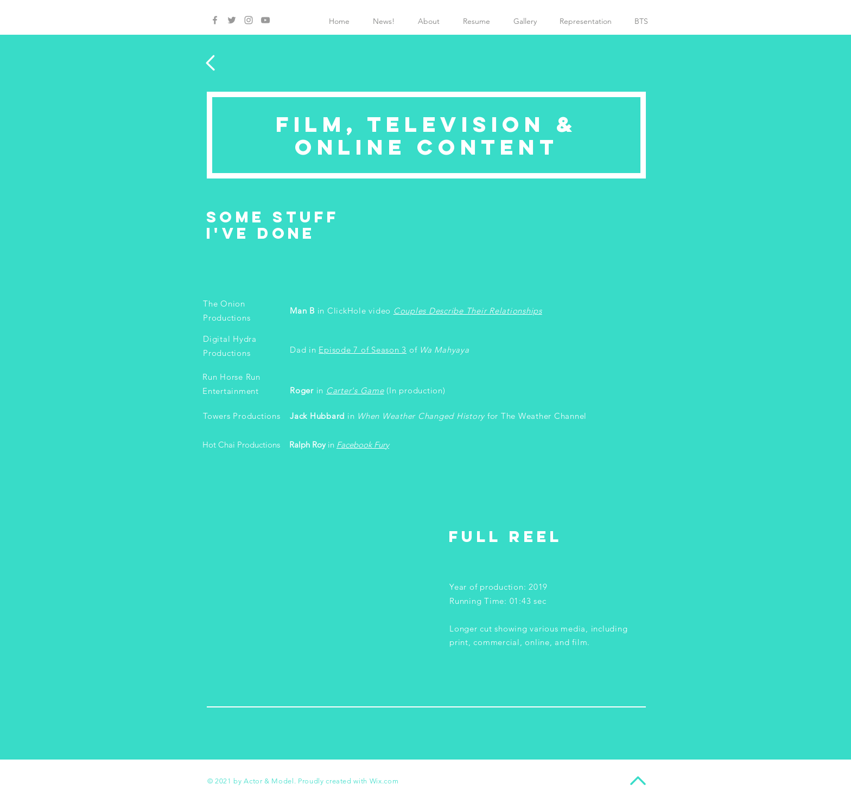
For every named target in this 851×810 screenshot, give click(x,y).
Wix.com (384, 781)
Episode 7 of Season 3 (363, 350)
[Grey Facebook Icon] (214, 20)
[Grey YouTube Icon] (265, 20)
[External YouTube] (309, 588)
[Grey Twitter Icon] (231, 20)
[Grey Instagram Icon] (248, 20)
